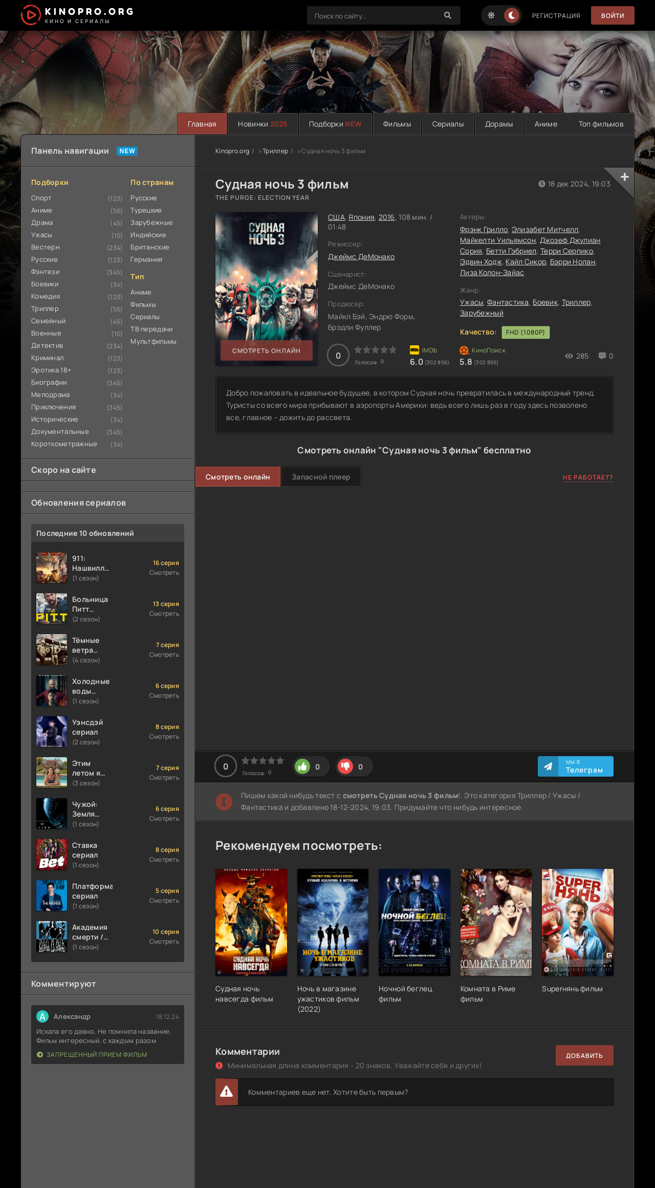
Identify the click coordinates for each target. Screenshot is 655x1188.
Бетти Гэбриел (511, 251)
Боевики (44, 283)
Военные (46, 333)
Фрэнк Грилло (484, 229)
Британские (149, 247)
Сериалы (448, 124)
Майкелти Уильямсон (498, 240)
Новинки (262, 124)
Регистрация (556, 15)
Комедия (45, 296)
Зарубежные (151, 222)
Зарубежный (482, 313)
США (336, 217)
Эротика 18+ (51, 369)
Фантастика (508, 302)
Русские (44, 259)
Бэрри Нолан (572, 261)
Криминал (47, 357)
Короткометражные (64, 443)
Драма (42, 222)
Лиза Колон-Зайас (492, 272)
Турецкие (146, 210)
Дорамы (499, 124)
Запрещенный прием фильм (92, 1054)
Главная (202, 124)
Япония (361, 217)
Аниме (546, 124)
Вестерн (45, 247)
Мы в (584, 766)
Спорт (41, 197)
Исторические (54, 419)
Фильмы (397, 124)
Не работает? (588, 477)
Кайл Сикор (526, 261)
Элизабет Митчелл (545, 229)
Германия (146, 259)
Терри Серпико (566, 251)
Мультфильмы (153, 341)
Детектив (47, 345)
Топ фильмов (601, 124)
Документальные (60, 431)
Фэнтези (45, 271)
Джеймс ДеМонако (361, 256)
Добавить (584, 1055)
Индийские (148, 234)
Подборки (335, 124)
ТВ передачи (151, 329)
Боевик (545, 302)
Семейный (48, 320)
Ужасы (41, 234)
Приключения (53, 406)
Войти (612, 15)
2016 (387, 217)
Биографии (49, 382)
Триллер (45, 308)
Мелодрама (50, 394)
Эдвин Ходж (481, 261)
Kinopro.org (232, 151)
